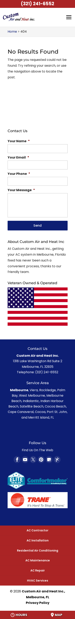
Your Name (19, 141)
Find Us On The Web (37, 450)
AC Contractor (37, 530)
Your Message (21, 190)
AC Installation (38, 540)
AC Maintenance (37, 560)
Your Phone (19, 174)
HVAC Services (37, 581)
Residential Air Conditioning (37, 550)
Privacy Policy (37, 602)
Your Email (18, 158)
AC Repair (37, 570)
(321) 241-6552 (37, 4)
